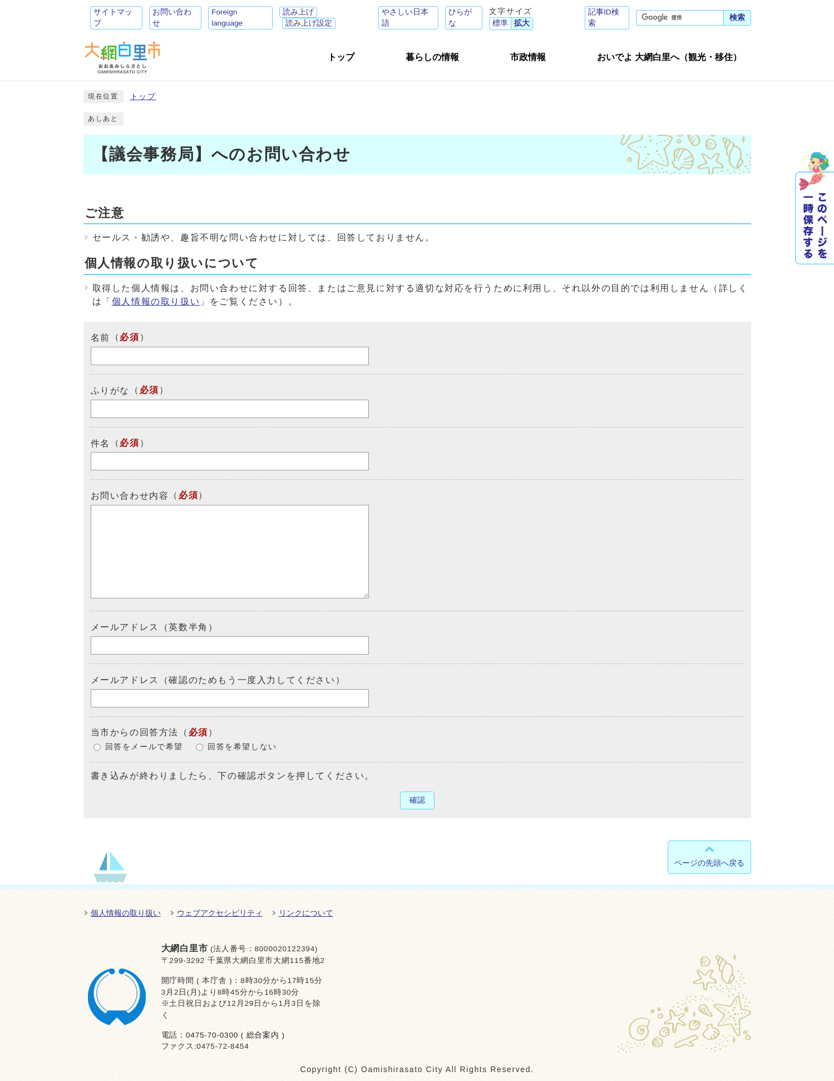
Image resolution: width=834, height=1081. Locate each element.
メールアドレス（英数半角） (154, 627)
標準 (500, 23)
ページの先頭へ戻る (709, 862)
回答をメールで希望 (144, 747)
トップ (143, 96)
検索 (737, 17)
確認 (417, 800)
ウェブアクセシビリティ (220, 912)
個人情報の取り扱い (156, 301)
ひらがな (460, 17)
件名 (100, 443)
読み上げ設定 (308, 23)
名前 (100, 337)
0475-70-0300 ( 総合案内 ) (235, 1035)
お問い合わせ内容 (130, 495)
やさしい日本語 (405, 17)
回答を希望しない (242, 747)
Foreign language (227, 17)
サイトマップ (112, 17)
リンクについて (306, 912)
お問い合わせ (171, 17)
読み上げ (298, 12)
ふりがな (110, 390)
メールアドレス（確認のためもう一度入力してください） (218, 680)
